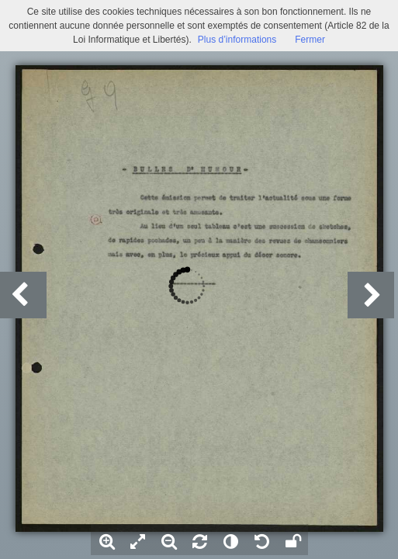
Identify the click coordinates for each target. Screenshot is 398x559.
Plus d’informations (237, 39)
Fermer (310, 39)
